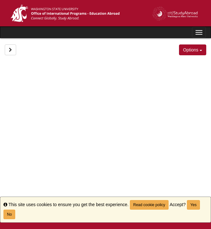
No (9, 214)
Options (192, 49)
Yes (193, 205)
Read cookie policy (149, 205)
